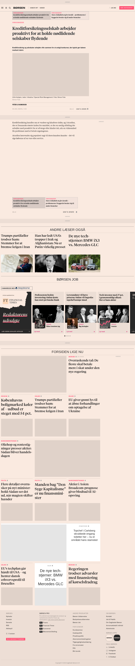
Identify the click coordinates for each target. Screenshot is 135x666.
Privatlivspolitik (78, 636)
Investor (9, 619)
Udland (37, 396)
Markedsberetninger (9, 441)
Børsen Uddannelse (80, 616)
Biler (49, 566)
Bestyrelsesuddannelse (81, 619)
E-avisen (12, 634)
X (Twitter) (111, 657)
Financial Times (46, 626)
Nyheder (9, 616)
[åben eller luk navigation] (2, 7)
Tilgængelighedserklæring (82, 642)
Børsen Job (77, 622)
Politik (3, 480)
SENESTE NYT (32, 8)
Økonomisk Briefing (48, 632)
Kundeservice (77, 630)
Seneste (9, 622)
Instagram (111, 650)
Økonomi (72, 357)
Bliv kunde (76, 651)
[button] (6, 8)
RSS (7, 625)
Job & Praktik (110, 619)
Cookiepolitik (77, 633)
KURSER (42, 8)
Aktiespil (9, 628)
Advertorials (110, 628)
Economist (45, 629)
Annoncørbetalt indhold (114, 625)
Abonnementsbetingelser (82, 639)
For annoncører (78, 645)
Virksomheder (18, 22)
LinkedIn (110, 647)
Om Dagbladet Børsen (114, 622)
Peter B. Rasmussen (19, 105)
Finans (43, 623)
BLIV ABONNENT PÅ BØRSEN (15, 639)
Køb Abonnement (126, 8)
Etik (74, 648)
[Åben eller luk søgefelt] (10, 8)
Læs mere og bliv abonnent (56, 619)
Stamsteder (83, 526)
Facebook (111, 654)
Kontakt (109, 616)
